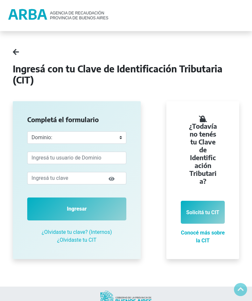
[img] (111, 178)
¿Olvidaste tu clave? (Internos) (77, 232)
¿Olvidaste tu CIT (76, 240)
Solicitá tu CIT (202, 212)
